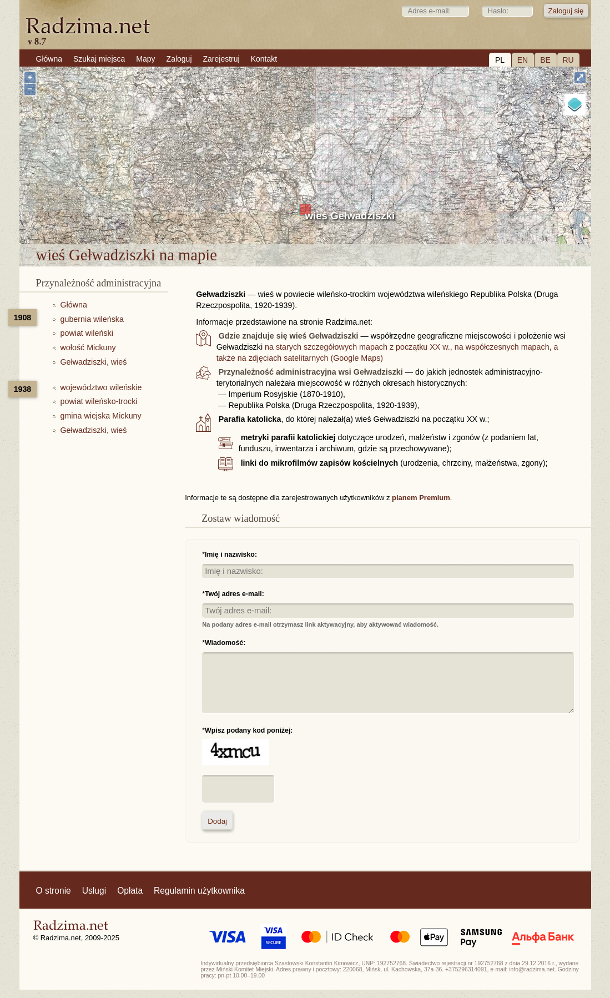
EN (522, 60)
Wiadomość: (225, 643)
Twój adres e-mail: (234, 594)
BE (545, 60)
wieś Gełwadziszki (350, 215)
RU (567, 60)
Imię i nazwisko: (231, 554)
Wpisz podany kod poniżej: (249, 730)
